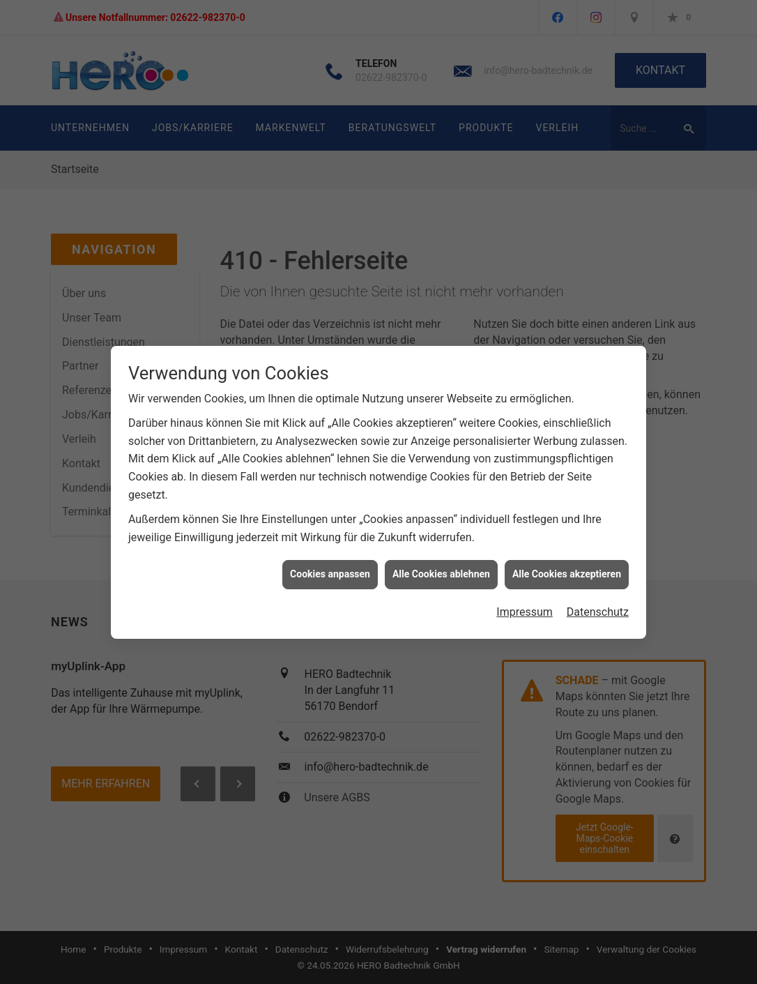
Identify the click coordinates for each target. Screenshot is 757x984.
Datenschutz (598, 605)
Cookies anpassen (330, 567)
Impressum (524, 605)
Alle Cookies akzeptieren (566, 567)
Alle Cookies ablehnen (441, 567)
